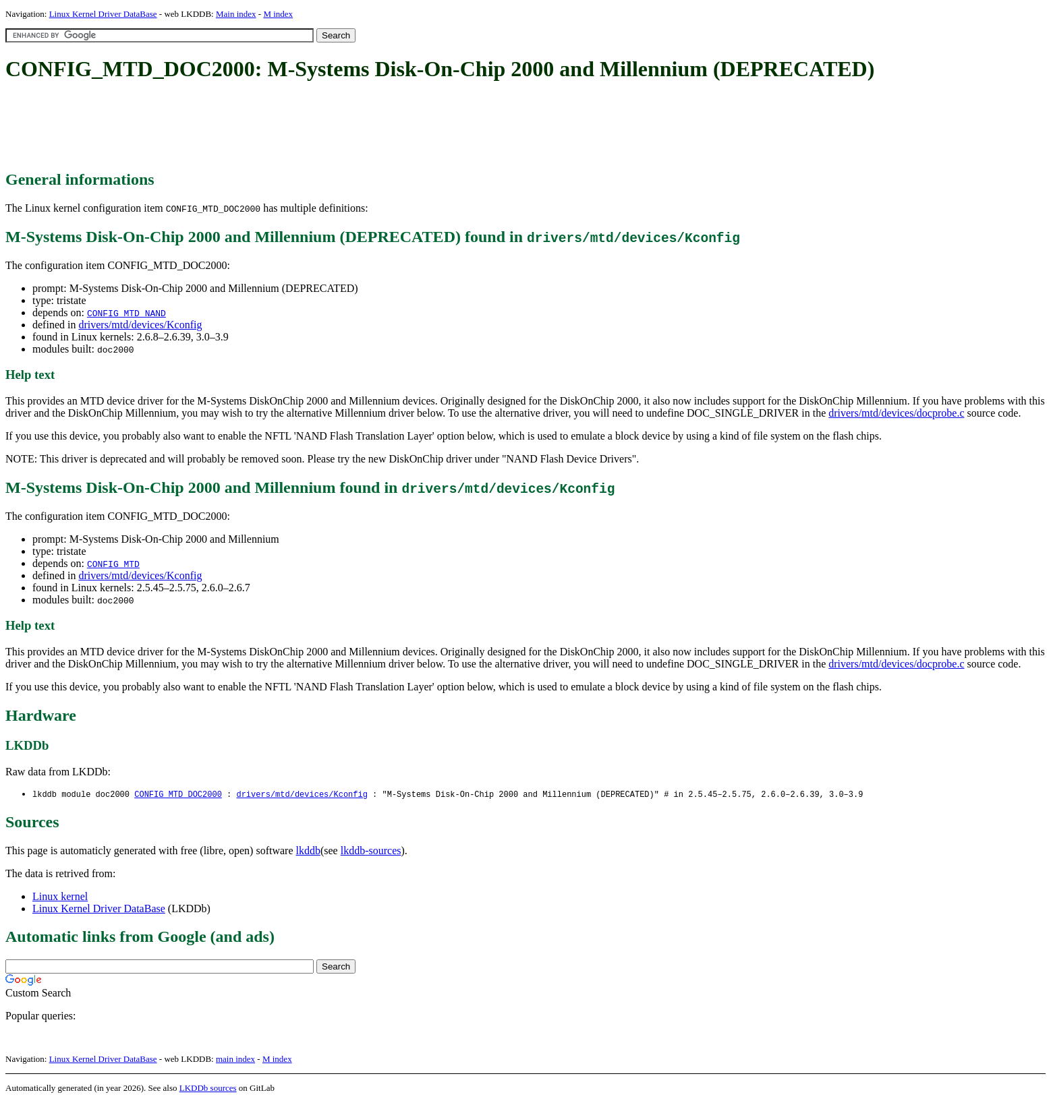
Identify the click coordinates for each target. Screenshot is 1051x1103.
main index (235, 1059)
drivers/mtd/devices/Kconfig (140, 324)
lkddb (308, 851)
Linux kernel (60, 897)
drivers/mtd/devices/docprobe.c (896, 413)
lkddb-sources (371, 851)
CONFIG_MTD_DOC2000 (178, 794)
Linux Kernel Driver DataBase (103, 14)
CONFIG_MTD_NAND (126, 313)
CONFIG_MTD (113, 564)
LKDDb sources (208, 1088)
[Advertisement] (250, 126)
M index (278, 14)
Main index (236, 14)
